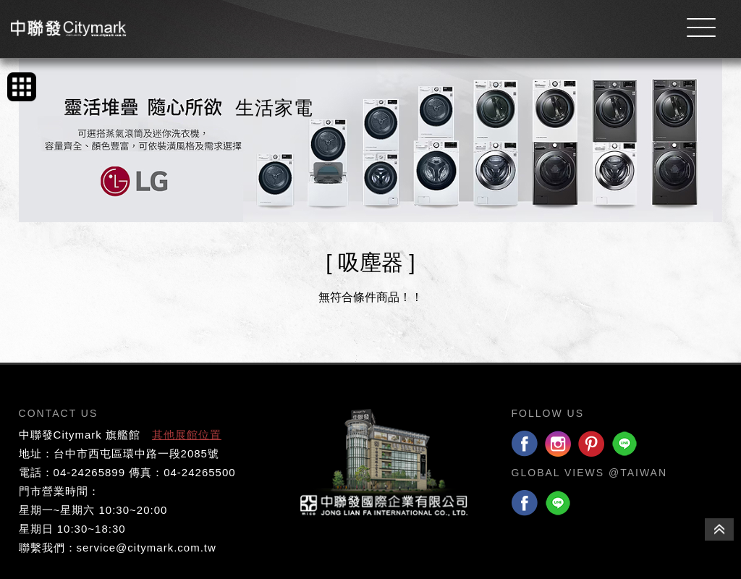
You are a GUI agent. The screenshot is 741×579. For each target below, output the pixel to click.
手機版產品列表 (21, 86)
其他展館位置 (186, 434)
